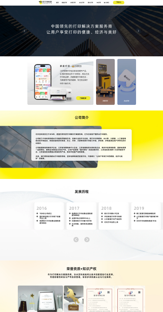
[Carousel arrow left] (24, 30)
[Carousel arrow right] (138, 30)
